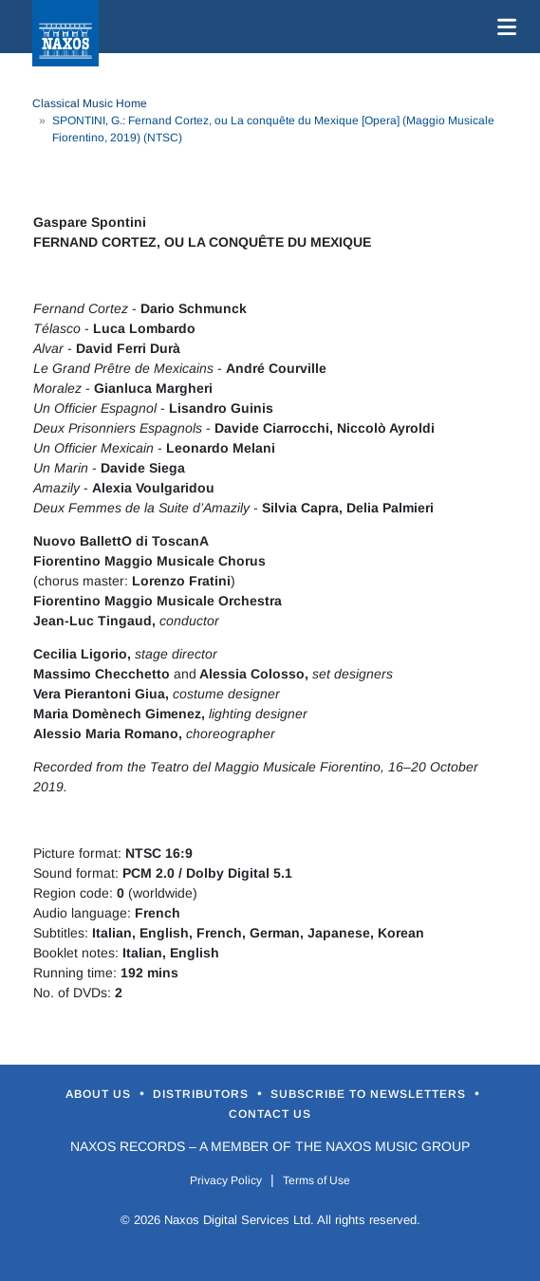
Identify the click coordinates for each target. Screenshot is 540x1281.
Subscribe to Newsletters (370, 1094)
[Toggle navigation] (503, 26)
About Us (100, 1094)
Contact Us (270, 1114)
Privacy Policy (226, 1180)
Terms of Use (316, 1180)
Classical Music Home (89, 103)
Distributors (202, 1094)
